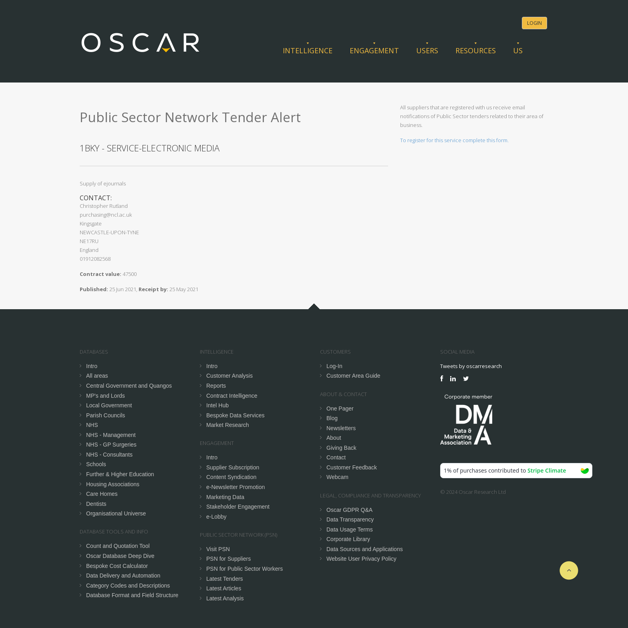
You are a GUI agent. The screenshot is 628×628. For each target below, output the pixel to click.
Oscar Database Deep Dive (120, 556)
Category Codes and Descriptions (128, 585)
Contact (336, 457)
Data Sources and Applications (364, 549)
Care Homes (102, 494)
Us (518, 50)
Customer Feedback (351, 467)
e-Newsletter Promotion (235, 487)
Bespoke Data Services (235, 415)
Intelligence (307, 50)
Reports (216, 385)
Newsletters (341, 428)
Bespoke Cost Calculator (117, 566)
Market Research (227, 425)
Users (427, 50)
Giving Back (341, 448)
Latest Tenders (224, 579)
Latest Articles (223, 588)
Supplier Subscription (232, 467)
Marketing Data (225, 497)
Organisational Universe (116, 513)
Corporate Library (348, 539)
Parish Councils (105, 415)
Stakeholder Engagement (238, 506)
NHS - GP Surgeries (111, 444)
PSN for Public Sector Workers (244, 569)
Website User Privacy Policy (361, 559)
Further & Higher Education (120, 474)
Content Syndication (231, 477)
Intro (91, 366)
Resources (475, 50)
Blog (332, 418)
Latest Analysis (225, 598)
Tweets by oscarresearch (471, 366)
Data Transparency (350, 519)
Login (534, 23)
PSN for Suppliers (228, 559)
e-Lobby (216, 516)
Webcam (337, 477)
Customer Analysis (229, 375)
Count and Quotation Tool (118, 546)
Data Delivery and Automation (123, 575)
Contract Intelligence (232, 395)
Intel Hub (217, 405)
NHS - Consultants (109, 454)
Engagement (374, 50)
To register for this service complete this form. (454, 140)
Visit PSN (218, 549)
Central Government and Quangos (129, 385)
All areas (97, 375)
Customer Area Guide (353, 375)
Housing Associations (112, 484)
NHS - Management (111, 435)
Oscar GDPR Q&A (349, 510)
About (333, 438)
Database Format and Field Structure (132, 595)
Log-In (334, 366)
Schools (96, 464)
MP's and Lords (105, 395)
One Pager (340, 408)
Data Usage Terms (349, 529)
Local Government (109, 405)
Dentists (96, 504)
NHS (92, 425)
